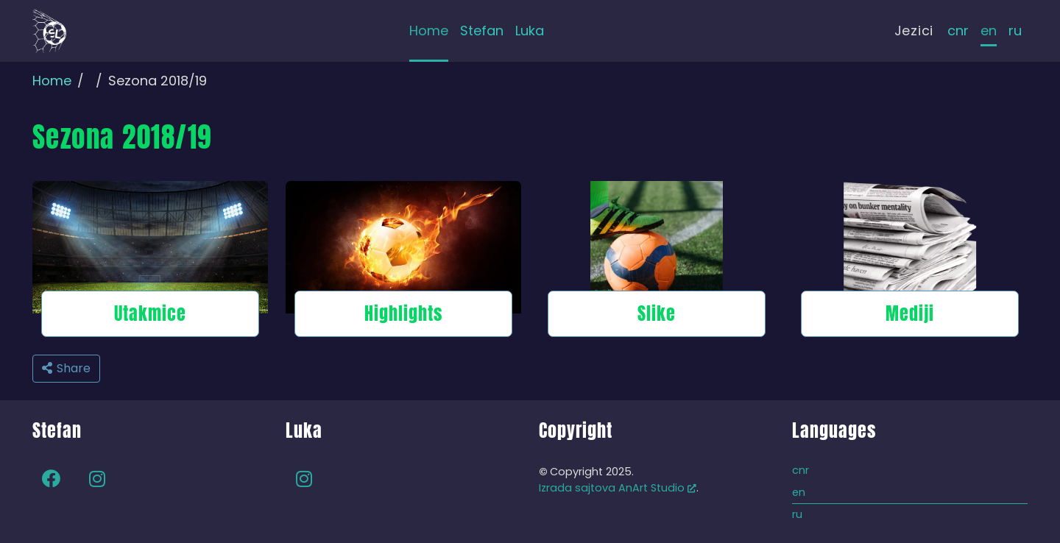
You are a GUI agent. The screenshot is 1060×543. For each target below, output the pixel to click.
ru (1015, 30)
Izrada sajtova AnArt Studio (617, 487)
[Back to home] (49, 31)
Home (51, 80)
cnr (958, 30)
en (989, 30)
